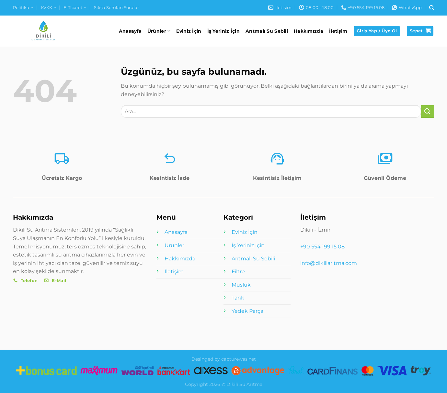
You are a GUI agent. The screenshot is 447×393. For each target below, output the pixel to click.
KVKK (48, 8)
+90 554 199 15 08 (322, 247)
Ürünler (159, 31)
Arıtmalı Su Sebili (267, 31)
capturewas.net (238, 359)
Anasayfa (130, 31)
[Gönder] (427, 111)
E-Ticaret (74, 8)
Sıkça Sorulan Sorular (116, 7)
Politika (23, 8)
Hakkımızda (308, 31)
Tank (238, 298)
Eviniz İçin (188, 31)
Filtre (238, 271)
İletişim (338, 31)
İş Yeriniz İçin (223, 31)
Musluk (241, 285)
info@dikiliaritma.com (328, 263)
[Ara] (431, 7)
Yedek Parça (247, 311)
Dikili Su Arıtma (244, 384)
